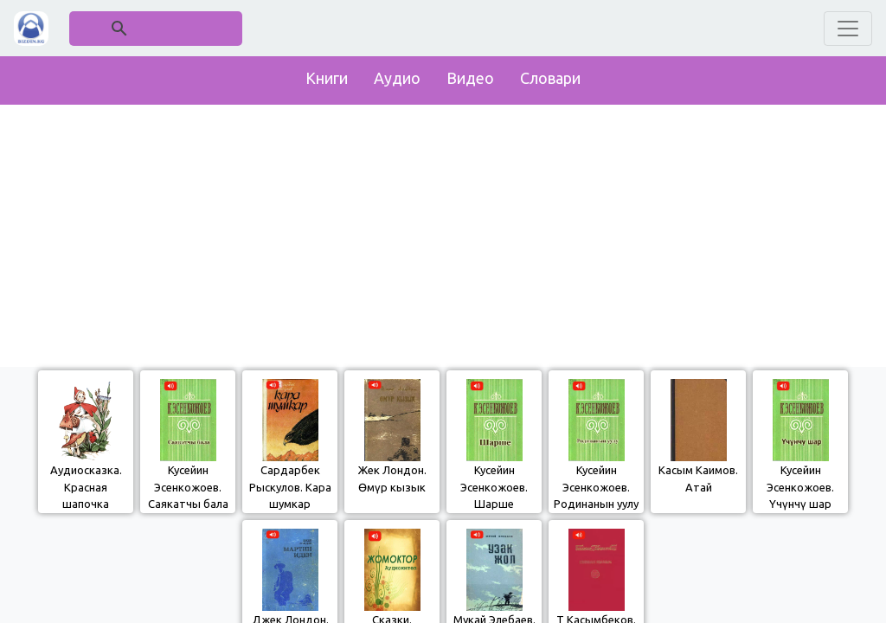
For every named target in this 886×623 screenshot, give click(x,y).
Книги (326, 78)
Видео (470, 78)
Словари (550, 78)
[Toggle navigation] (848, 28)
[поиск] (156, 28)
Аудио (397, 78)
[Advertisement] (443, 232)
